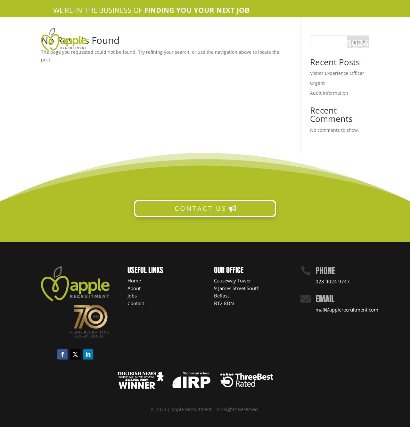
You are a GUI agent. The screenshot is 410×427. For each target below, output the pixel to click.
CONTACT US (201, 208)
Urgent (317, 83)
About (134, 288)
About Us (181, 31)
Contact (135, 303)
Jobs (132, 295)
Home (157, 31)
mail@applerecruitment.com (347, 309)
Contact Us (245, 31)
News (233, 40)
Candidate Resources (195, 40)
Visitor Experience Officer (337, 73)
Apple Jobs (212, 31)
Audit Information (329, 93)
